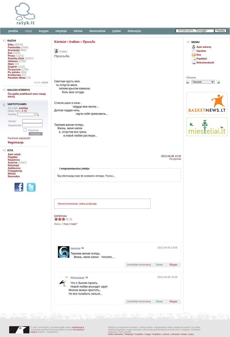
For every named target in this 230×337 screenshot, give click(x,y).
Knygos (43, 31)
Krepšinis (156, 334)
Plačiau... (110, 175)
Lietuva (165, 334)
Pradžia (13, 31)
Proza (11, 55)
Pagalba (12, 157)
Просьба (89, 41)
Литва (184, 334)
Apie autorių (203, 47)
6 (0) (24, 110)
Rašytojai (61, 31)
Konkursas (14, 75)
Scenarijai (14, 50)
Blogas (173, 264)
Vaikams (13, 61)
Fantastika (14, 47)
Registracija (15, 142)
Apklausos (14, 168)
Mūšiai (12, 173)
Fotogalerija (15, 170)
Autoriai (12, 162)
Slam (11, 64)
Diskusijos (134, 31)
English (12, 66)
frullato (74, 41)
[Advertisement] (108, 70)
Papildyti (201, 58)
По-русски (14, 69)
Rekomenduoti (205, 62)
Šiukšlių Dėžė (16, 58)
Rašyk (28, 31)
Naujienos (14, 159)
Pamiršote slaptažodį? (19, 138)
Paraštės (139, 334)
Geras (159, 264)
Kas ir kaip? (70, 224)
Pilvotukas (77, 278)
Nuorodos (14, 176)
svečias (23, 108)
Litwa (190, 334)
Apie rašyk (14, 154)
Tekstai (78, 31)
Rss (198, 54)
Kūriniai (60, 41)
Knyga (148, 334)
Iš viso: (41, 82)
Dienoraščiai (97, 31)
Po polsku (14, 72)
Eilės (11, 44)
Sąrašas (201, 50)
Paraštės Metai (17, 77)
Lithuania (175, 334)
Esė (10, 52)
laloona (75, 248)
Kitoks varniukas (115, 334)
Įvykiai (116, 31)
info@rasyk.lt (78, 327)
